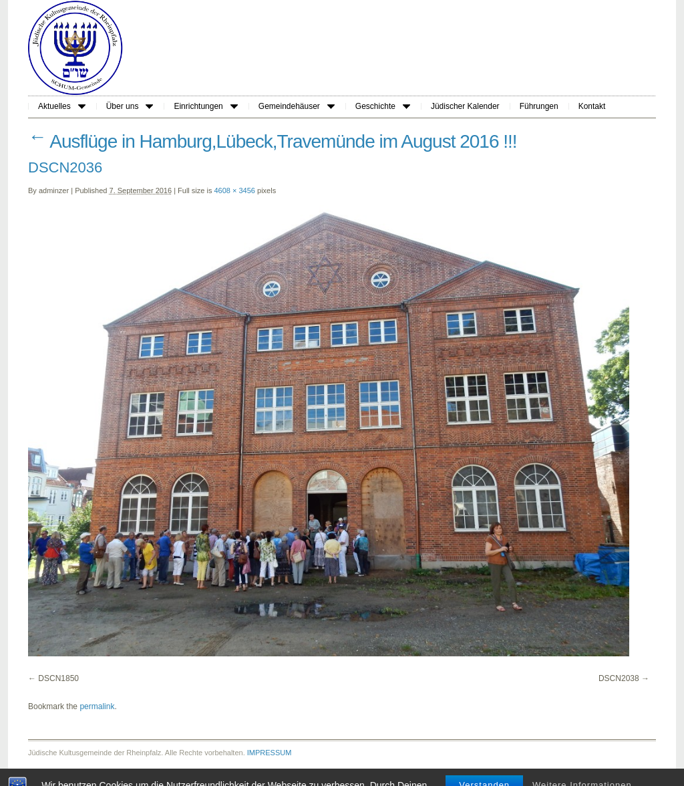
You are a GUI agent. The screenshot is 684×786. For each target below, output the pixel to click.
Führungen (539, 106)
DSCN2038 (618, 678)
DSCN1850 (58, 678)
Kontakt (592, 106)
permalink (96, 706)
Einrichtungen (205, 106)
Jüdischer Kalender (465, 106)
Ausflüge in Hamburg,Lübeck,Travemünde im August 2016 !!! (272, 141)
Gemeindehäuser (297, 106)
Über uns (130, 106)
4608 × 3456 (234, 190)
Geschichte (382, 106)
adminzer (54, 190)
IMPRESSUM (269, 753)
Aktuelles (62, 106)
